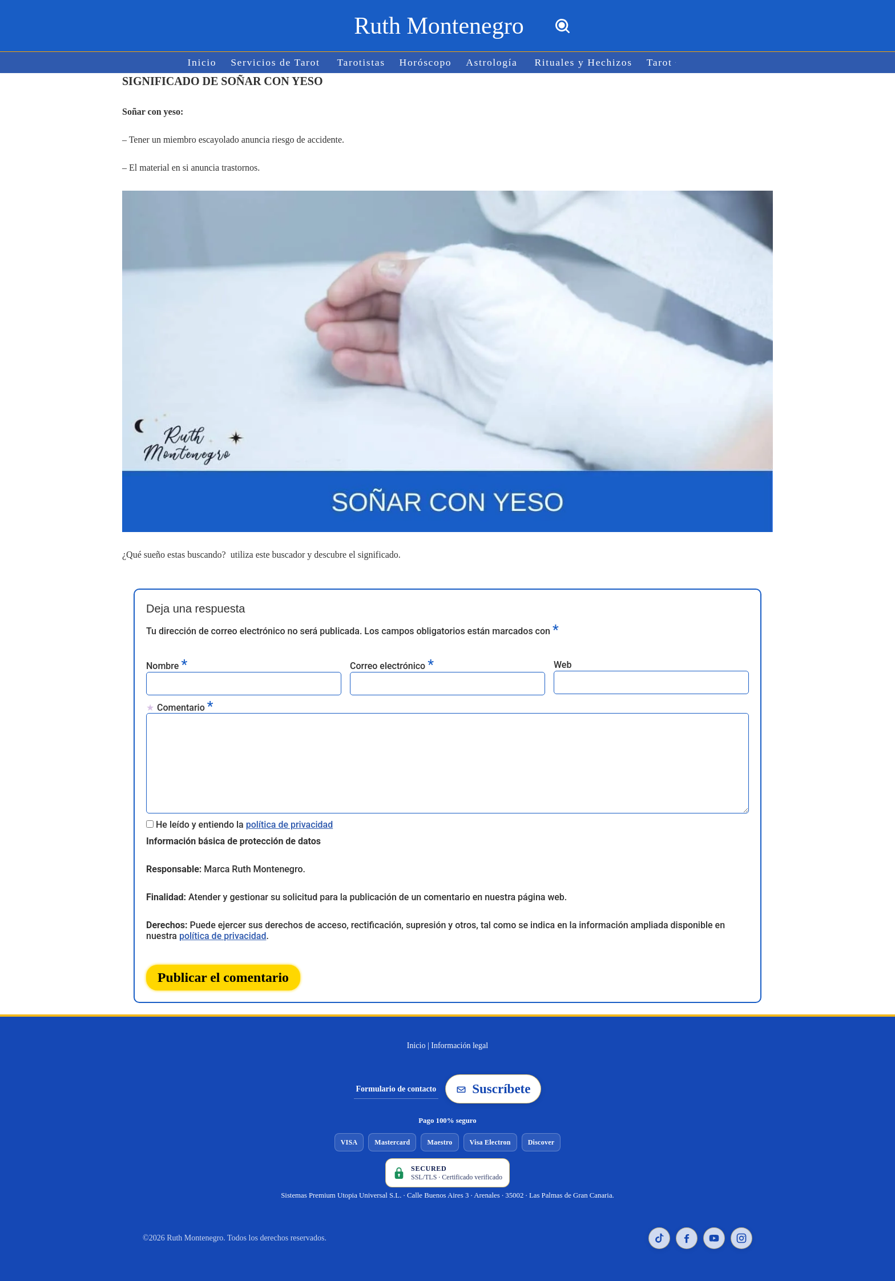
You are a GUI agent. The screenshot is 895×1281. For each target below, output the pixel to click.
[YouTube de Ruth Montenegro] (714, 1238)
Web (562, 664)
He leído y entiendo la (244, 824)
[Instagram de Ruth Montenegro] (741, 1238)
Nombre (166, 665)
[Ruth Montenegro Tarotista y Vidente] (438, 25)
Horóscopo (426, 62)
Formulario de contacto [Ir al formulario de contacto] (396, 1089)
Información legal (459, 1045)
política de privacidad (289, 824)
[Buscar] (562, 26)
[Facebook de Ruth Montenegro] (687, 1238)
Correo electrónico (392, 665)
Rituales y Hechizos (583, 62)
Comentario (185, 707)
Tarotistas (361, 62)
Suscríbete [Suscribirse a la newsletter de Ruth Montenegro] (493, 1089)
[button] (675, 62)
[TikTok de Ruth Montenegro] (659, 1238)
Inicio (202, 62)
